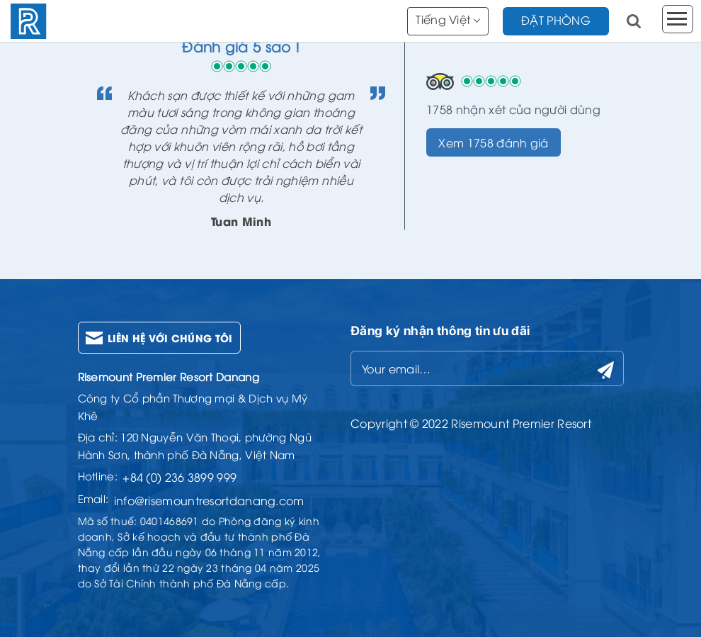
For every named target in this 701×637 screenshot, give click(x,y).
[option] (241, 132)
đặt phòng (556, 20)
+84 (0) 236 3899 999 (179, 477)
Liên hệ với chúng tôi (170, 337)
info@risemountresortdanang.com (209, 500)
